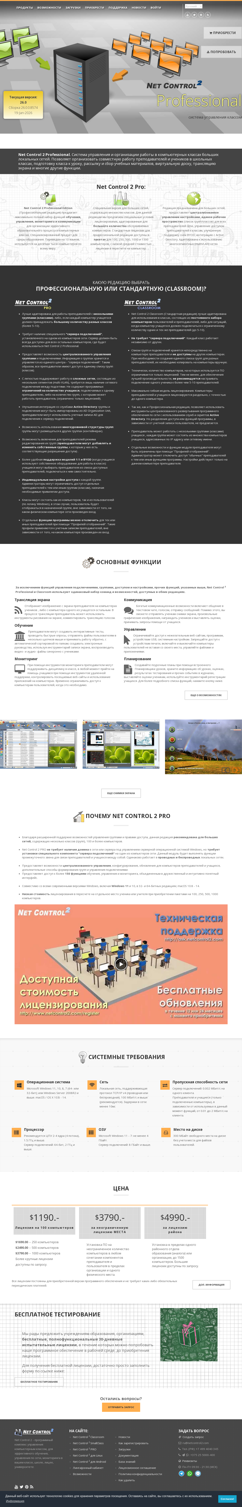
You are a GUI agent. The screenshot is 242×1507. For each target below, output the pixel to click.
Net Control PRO (84, 1449)
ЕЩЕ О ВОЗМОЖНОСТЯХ (206, 695)
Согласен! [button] (227, 1498)
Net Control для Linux (88, 1455)
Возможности (49, 7)
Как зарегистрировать (133, 1443)
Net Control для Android (89, 1461)
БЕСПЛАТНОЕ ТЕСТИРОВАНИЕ (39, 1381)
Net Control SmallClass (88, 1443)
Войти (156, 7)
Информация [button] (15, 1501)
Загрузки (73, 7)
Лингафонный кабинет (88, 1468)
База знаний (126, 1461)
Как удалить (126, 1480)
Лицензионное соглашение (137, 1468)
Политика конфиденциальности (140, 1474)
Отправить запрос (121, 1407)
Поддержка (118, 7)
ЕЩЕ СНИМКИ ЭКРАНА (121, 793)
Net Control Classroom (88, 1437)
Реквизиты (189, 1461)
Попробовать (221, 52)
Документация (128, 1455)
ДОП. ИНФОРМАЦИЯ (211, 1284)
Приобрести (94, 7)
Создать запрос (193, 1437)
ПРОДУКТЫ (24, 7)
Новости (139, 7)
